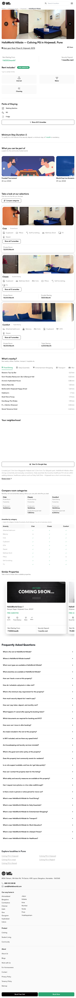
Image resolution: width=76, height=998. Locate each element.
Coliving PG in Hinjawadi (10, 856)
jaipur (24, 896)
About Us (5, 954)
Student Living (6, 937)
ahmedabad (6, 896)
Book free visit (20, 994)
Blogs (4, 958)
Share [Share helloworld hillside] (70, 47)
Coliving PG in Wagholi (47, 860)
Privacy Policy (6, 977)
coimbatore (6, 903)
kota (23, 902)
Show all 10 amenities (12, 289)
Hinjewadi (23, 8)
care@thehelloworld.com (13, 886)
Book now (56, 994)
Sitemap (4, 986)
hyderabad (5, 919)
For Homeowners (8, 967)
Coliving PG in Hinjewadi (47, 856)
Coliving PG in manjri (9, 860)
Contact (4, 972)
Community (6, 942)
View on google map (38, 464)
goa (3, 912)
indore (4, 922)
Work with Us (6, 963)
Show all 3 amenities (38, 122)
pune (23, 912)
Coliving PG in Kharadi (9, 863)
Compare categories (11, 200)
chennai (4, 906)
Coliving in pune (13, 8)
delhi (3, 909)
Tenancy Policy (7, 981)
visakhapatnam (27, 915)
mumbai (24, 906)
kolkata (24, 899)
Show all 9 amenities (12, 241)
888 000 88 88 (9, 883)
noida (24, 909)
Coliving (4, 933)
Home (4, 8)
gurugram (5, 915)
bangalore (5, 900)
